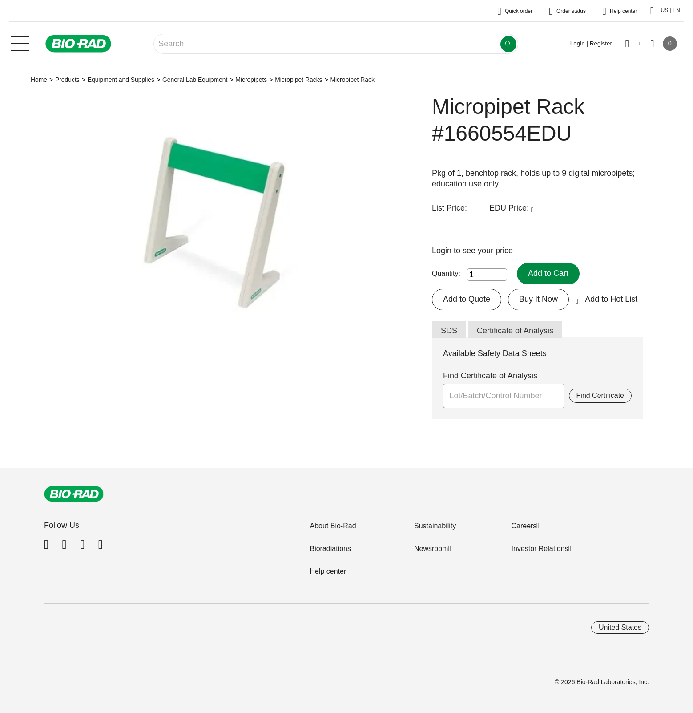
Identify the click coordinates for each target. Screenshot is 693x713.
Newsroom (431, 548)
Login (443, 250)
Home (39, 79)
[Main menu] (20, 43)
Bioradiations (330, 548)
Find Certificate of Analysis (490, 375)
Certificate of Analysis (515, 330)
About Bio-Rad (333, 526)
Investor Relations (539, 548)
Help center (328, 571)
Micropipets (251, 79)
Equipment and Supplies (121, 79)
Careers (523, 526)
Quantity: (446, 273)
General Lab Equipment (194, 79)
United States (620, 627)
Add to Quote (466, 299)
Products (67, 79)
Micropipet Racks (298, 79)
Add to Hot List (611, 299)
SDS (449, 330)
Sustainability (435, 526)
